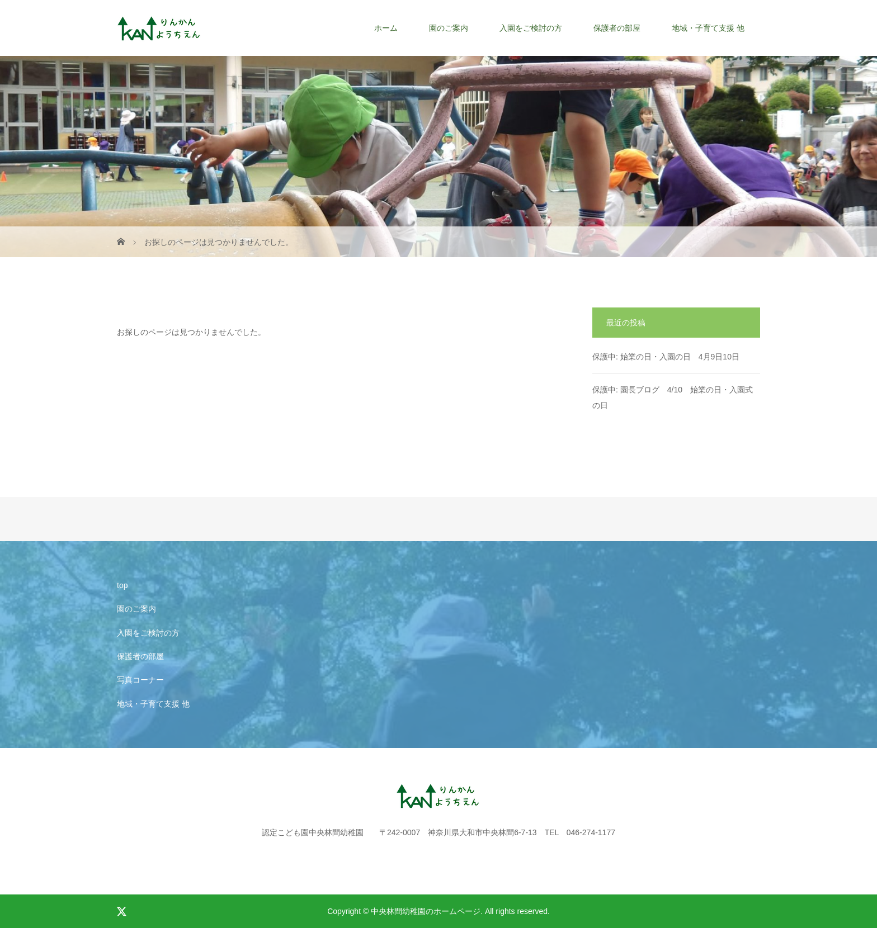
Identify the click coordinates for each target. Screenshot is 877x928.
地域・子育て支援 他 (708, 27)
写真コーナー (140, 679)
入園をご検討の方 (530, 27)
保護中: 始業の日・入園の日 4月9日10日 (665, 356)
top (122, 585)
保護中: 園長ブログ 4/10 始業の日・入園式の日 (672, 397)
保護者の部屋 (616, 27)
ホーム (386, 27)
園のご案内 (448, 27)
